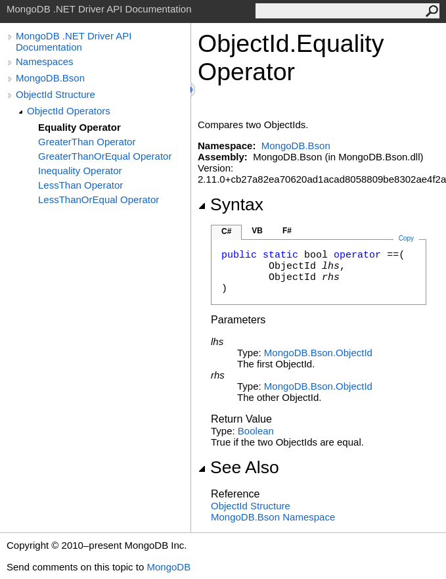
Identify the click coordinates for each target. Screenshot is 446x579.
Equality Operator (79, 127)
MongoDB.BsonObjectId (318, 352)
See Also (238, 467)
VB (257, 230)
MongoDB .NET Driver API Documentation (73, 41)
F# (287, 230)
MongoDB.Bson (50, 77)
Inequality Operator (80, 170)
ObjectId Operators (68, 110)
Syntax (230, 204)
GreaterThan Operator (86, 141)
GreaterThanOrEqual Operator (104, 156)
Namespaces (45, 61)
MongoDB (168, 566)
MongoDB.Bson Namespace (273, 516)
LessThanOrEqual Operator (98, 199)
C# (226, 231)
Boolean (256, 430)
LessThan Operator (80, 185)
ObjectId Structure (55, 94)
